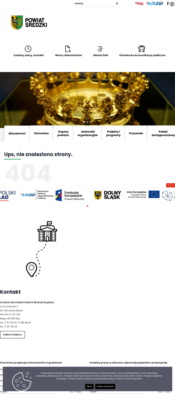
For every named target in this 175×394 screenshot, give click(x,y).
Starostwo (41, 133)
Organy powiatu (63, 133)
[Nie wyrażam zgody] (168, 379)
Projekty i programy (113, 133)
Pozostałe (136, 133)
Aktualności (17, 133)
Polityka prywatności (105, 386)
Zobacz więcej (12, 334)
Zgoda (89, 386)
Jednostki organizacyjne (88, 133)
